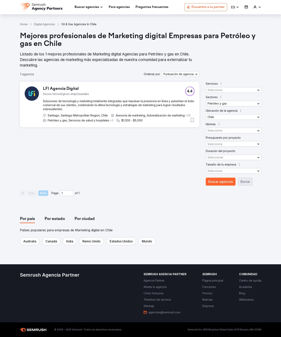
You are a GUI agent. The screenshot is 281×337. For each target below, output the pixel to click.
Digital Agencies (44, 24)
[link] (119, 7)
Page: (55, 193)
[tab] (27, 219)
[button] (235, 7)
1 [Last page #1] (78, 193)
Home (24, 24)
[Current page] (66, 193)
